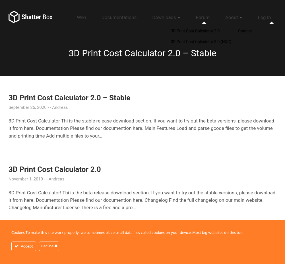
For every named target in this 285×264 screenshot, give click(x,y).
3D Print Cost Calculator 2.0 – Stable (69, 97)
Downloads (192, 17)
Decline (49, 246)
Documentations (157, 17)
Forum (222, 17)
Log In (268, 17)
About (243, 17)
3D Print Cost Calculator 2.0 (55, 169)
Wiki (128, 17)
